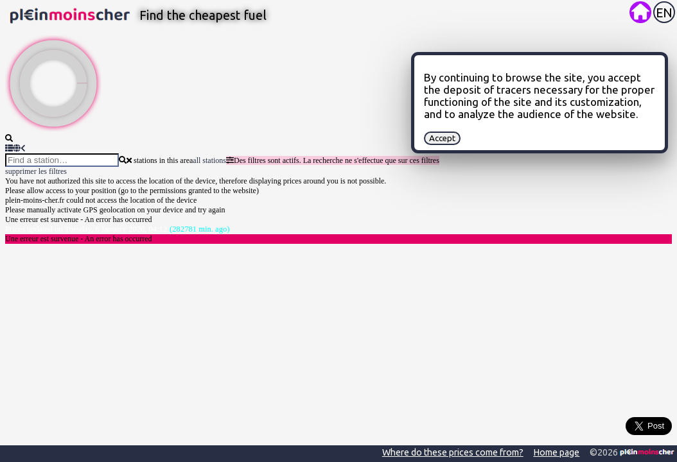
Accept (442, 138)
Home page (556, 452)
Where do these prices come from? (452, 452)
